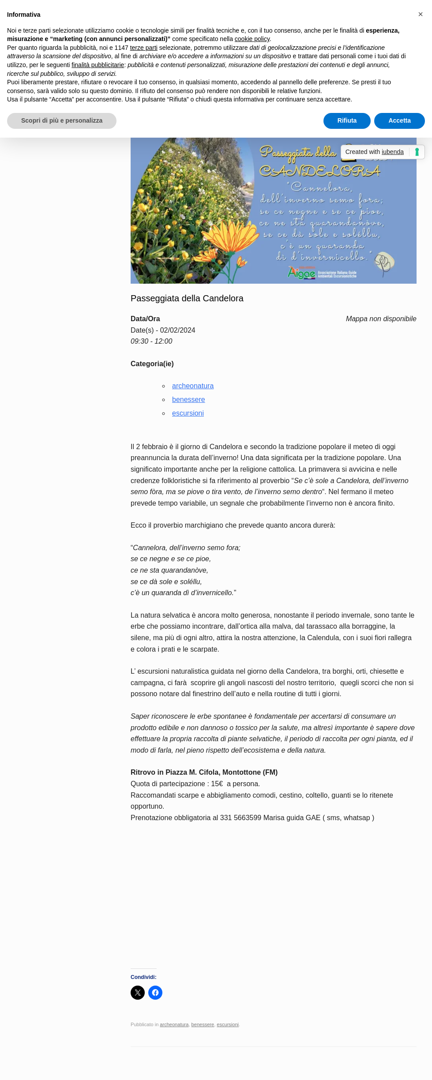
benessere (188, 399)
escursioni (188, 413)
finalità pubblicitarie (97, 64)
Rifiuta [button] (347, 120)
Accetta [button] (399, 120)
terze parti (144, 47)
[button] (420, 14)
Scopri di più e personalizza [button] (61, 120)
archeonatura (193, 386)
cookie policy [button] (252, 38)
